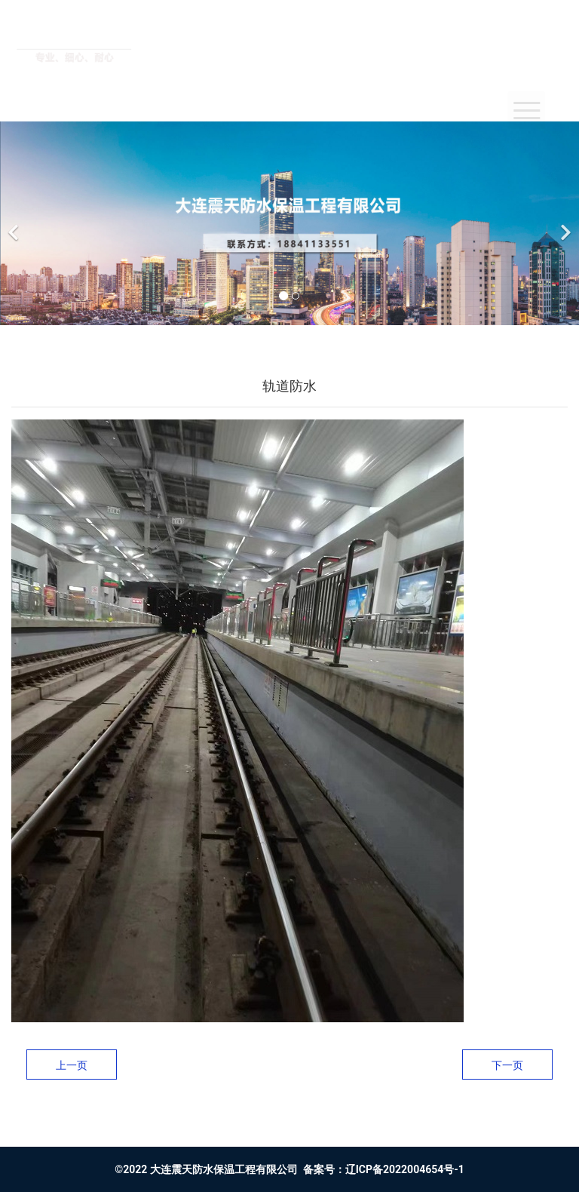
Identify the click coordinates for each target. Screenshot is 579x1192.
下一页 (507, 1065)
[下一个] (564, 223)
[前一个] (15, 223)
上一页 (71, 1065)
